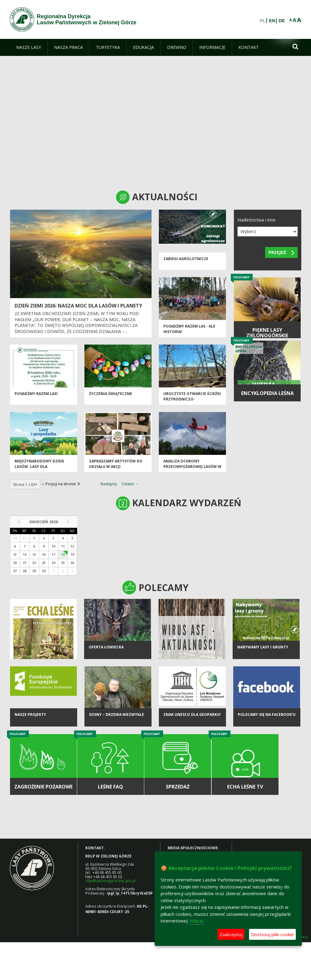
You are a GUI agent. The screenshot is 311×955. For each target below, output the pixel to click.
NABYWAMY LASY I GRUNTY (262, 648)
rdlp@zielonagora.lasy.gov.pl (110, 880)
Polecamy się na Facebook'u (267, 716)
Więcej (196, 921)
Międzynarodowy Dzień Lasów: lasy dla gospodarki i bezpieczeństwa (39, 469)
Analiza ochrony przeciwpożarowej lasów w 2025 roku (192, 467)
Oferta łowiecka (106, 648)
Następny (109, 483)
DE (282, 20)
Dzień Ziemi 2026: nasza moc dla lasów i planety (78, 305)
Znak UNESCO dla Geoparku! (192, 716)
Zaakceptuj (231, 934)
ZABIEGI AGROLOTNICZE (185, 259)
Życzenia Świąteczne (110, 394)
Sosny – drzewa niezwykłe (116, 716)
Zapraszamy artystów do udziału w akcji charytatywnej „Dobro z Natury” (115, 469)
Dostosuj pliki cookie (272, 934)
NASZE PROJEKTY (30, 716)
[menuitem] (28, 47)
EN (272, 20)
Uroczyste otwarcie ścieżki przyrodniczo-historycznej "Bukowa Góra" (192, 402)
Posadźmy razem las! (36, 394)
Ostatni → (129, 483)
